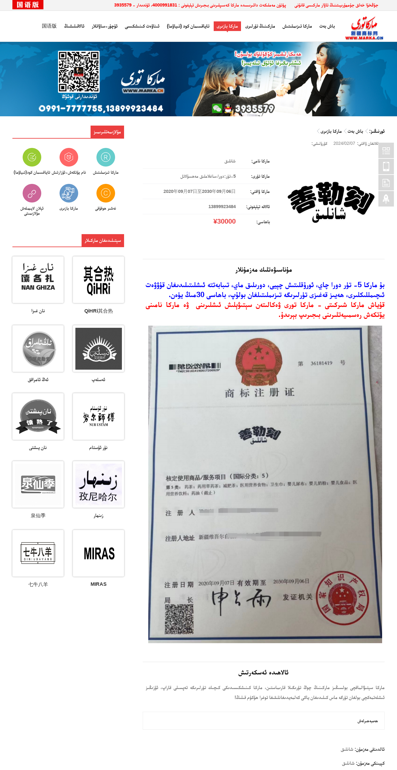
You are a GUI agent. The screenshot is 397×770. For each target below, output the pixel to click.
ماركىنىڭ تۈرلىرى (260, 26)
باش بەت (327, 26)
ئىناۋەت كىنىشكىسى (142, 26)
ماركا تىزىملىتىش (297, 26)
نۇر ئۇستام (98, 447)
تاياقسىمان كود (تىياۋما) (188, 26)
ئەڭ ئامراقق (38, 379)
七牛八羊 (38, 584)
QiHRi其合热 (98, 311)
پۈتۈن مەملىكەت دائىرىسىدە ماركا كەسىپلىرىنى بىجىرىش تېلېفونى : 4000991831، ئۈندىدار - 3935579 (200, 4)
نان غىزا (38, 310)
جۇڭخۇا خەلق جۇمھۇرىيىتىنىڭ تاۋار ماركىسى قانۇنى (336, 4)
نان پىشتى (38, 447)
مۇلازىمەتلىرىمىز (107, 131)
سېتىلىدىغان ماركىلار (103, 240)
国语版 (49, 26)
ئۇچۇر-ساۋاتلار (105, 26)
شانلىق (347, 749)
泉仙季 (38, 515)
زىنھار (98, 515)
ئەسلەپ (98, 379)
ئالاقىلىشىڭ (74, 26)
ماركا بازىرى (227, 26)
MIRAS (99, 584)
